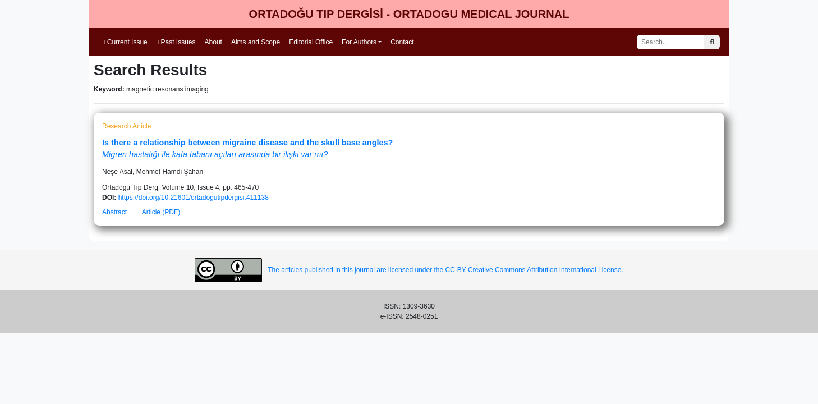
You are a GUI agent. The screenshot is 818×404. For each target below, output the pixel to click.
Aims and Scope (255, 42)
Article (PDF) (161, 212)
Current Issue (125, 42)
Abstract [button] (114, 212)
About (213, 42)
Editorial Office (311, 42)
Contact (401, 42)
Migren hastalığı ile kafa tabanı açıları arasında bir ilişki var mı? (215, 154)
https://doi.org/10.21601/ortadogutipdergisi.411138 (193, 197)
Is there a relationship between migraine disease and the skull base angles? (247, 142)
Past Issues (176, 42)
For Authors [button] (359, 42)
